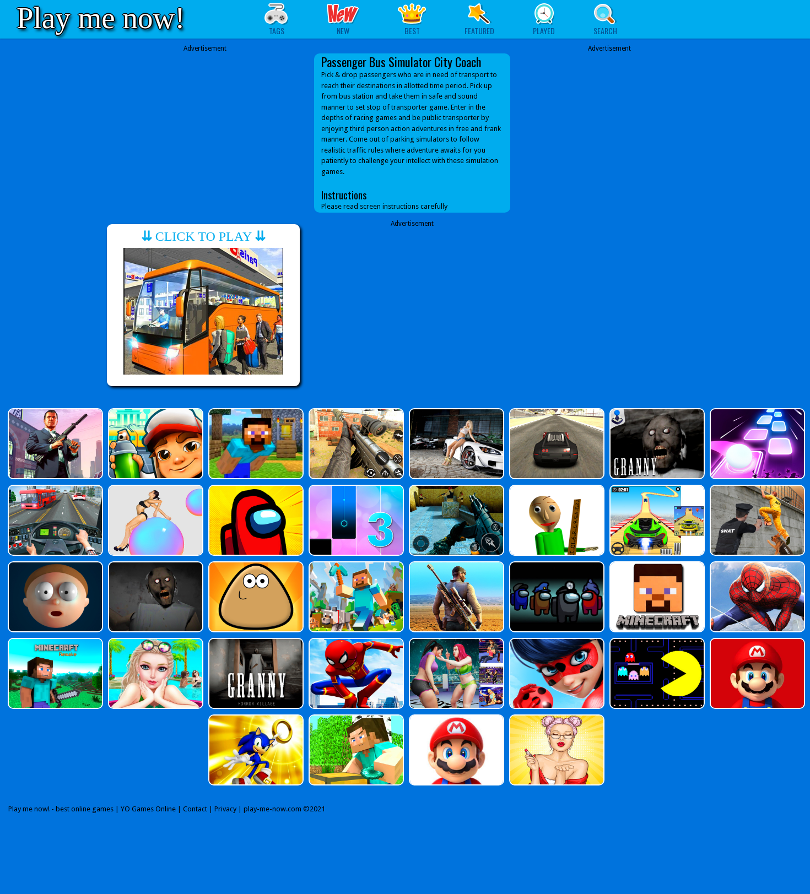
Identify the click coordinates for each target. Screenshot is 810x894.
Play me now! (101, 18)
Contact (195, 809)
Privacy (225, 809)
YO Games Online (148, 809)
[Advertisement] (205, 130)
